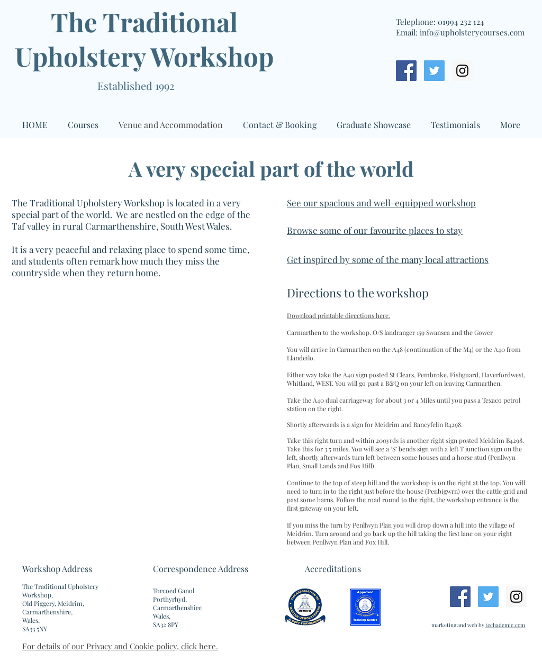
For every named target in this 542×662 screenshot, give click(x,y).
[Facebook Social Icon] (406, 70)
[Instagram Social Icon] (462, 70)
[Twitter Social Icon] (434, 70)
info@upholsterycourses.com (472, 32)
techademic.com (505, 625)
